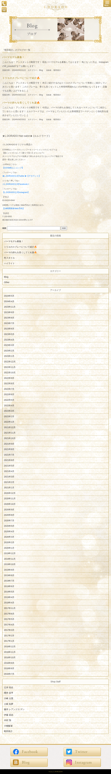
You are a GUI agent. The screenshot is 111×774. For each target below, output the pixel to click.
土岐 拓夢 (8, 704)
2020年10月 (10, 504)
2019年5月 (9, 591)
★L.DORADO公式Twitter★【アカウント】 (21, 176)
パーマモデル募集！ (13, 241)
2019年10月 (10, 564)
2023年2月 (9, 350)
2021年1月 (9, 487)
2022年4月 (9, 405)
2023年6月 (9, 328)
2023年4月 (9, 339)
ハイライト (9, 263)
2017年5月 (9, 619)
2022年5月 (9, 400)
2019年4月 (9, 597)
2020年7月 (9, 520)
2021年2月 (9, 482)
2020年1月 (9, 548)
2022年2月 (9, 416)
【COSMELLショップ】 (13, 168)
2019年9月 (9, 570)
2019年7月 (9, 580)
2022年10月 (10, 372)
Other (6, 282)
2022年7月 (9, 389)
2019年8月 (9, 575)
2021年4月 (9, 471)
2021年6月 (9, 460)
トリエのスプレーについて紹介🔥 (20, 247)
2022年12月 (10, 361)
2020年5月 (9, 526)
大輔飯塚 (8, 725)
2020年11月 (10, 498)
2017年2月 (9, 635)
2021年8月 (9, 449)
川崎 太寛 (8, 698)
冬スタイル (9, 258)
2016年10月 (10, 657)
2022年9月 (9, 378)
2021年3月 (9, 476)
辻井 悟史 (8, 687)
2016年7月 (9, 674)
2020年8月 (9, 515)
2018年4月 (9, 602)
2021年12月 (10, 427)
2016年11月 (10, 652)
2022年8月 (9, 383)
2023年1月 (9, 356)
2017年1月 (9, 641)
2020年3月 (9, 537)
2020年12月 (10, 493)
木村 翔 (7, 720)
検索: (4, 228)
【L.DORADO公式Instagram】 (16, 192)
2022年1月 (9, 422)
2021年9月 (9, 443)
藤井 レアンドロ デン (14, 709)
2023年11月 (10, 307)
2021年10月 (10, 438)
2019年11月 (10, 558)
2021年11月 (10, 433)
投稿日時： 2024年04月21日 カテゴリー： (20, 95)
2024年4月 (9, 301)
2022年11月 (10, 367)
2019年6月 (9, 586)
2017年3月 (9, 630)
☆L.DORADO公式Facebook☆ (15, 184)
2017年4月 (9, 624)
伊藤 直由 (8, 714)
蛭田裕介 (57, 70)
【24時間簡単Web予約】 (13, 208)
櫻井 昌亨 (8, 693)
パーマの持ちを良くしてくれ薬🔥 (20, 252)
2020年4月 (9, 531)
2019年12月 (10, 553)
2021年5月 (9, 465)
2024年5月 (9, 296)
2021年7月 (9, 454)
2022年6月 (9, 394)
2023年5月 (9, 334)
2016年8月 (9, 668)
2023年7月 (9, 323)
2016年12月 (10, 646)
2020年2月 (9, 542)
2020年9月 (9, 509)
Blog (41, 70)
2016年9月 (9, 663)
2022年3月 (9, 411)
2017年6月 (9, 613)
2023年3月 (9, 345)
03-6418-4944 (8, 200)
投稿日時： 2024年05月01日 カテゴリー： (20, 70)
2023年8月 (9, 317)
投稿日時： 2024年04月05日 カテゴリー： (20, 119)
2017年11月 (10, 608)
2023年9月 (9, 312)
